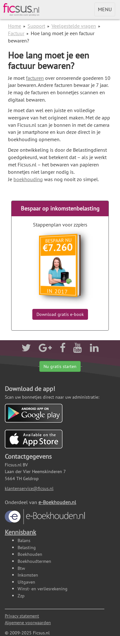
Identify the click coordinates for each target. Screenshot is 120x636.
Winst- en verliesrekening (43, 589)
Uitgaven (26, 582)
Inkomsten (28, 575)
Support (36, 26)
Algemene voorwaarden (28, 622)
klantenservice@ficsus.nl (29, 488)
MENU (106, 10)
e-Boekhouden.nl (45, 511)
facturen (35, 78)
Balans (24, 540)
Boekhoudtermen (34, 561)
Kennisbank (20, 532)
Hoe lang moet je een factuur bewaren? (48, 60)
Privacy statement (22, 616)
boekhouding (28, 179)
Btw (21, 568)
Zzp (21, 596)
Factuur (16, 33)
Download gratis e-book (60, 314)
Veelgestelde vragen (74, 26)
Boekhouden (30, 554)
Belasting (27, 547)
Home (14, 26)
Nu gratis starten (60, 366)
